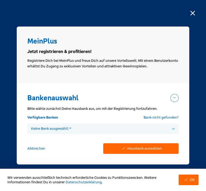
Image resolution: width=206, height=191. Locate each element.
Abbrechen (36, 148)
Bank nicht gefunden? (161, 117)
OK (188, 179)
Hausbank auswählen (141, 148)
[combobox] (103, 128)
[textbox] (103, 128)
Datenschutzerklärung (84, 182)
